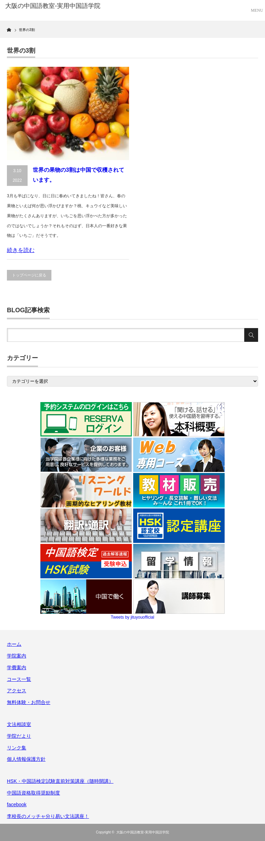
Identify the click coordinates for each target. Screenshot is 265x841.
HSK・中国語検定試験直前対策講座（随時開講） (60, 781)
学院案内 (16, 656)
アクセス (16, 690)
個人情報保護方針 (26, 759)
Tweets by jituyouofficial (132, 617)
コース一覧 (19, 679)
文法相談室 (19, 724)
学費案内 (16, 667)
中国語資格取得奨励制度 (33, 793)
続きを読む (21, 250)
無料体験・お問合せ (28, 702)
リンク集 (16, 747)
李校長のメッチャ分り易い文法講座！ (48, 816)
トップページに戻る (29, 275)
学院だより (19, 736)
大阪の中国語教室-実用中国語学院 (142, 832)
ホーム (14, 644)
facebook (17, 804)
